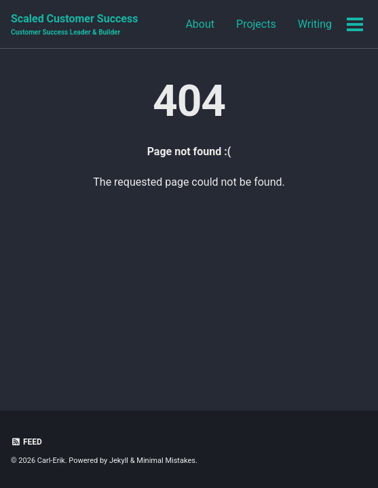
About (199, 24)
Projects (256, 24)
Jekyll (118, 460)
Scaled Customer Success (74, 24)
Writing (315, 24)
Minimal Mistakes (165, 460)
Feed (26, 442)
